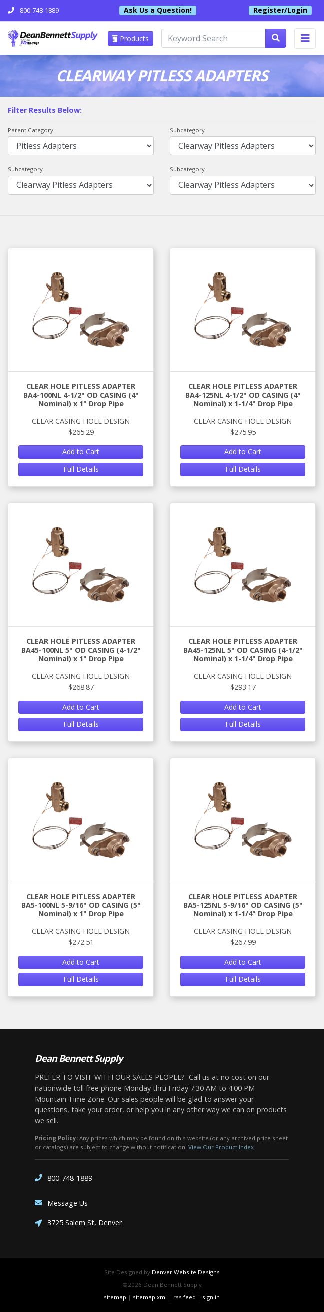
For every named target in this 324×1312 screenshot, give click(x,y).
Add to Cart (81, 451)
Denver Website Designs (186, 1272)
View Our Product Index (221, 1147)
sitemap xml (150, 1297)
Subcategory (187, 130)
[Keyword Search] (214, 38)
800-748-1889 (63, 1178)
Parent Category (31, 130)
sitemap (115, 1297)
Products (130, 39)
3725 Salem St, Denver (78, 1224)
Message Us (61, 1203)
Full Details (81, 469)
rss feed (185, 1297)
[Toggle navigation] (305, 38)
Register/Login (281, 10)
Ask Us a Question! (158, 10)
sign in (211, 1297)
